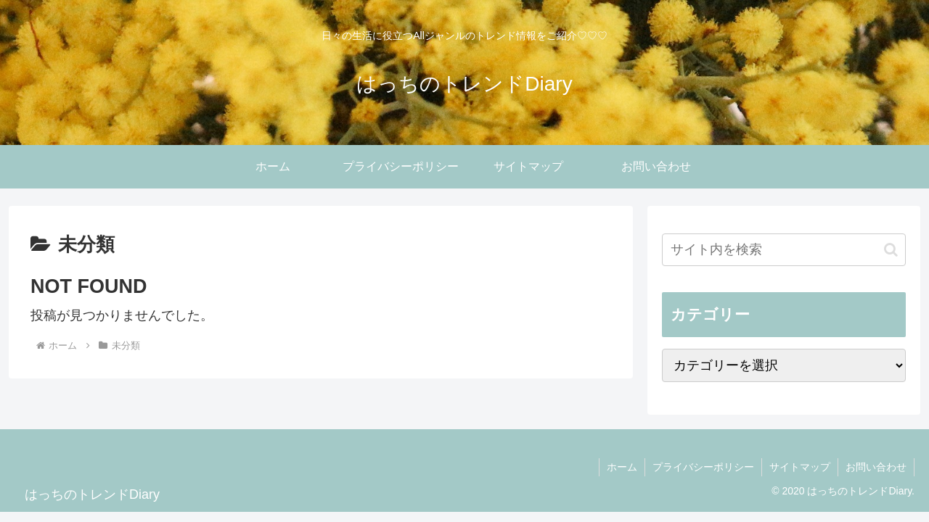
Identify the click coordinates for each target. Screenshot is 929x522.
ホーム (622, 467)
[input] (784, 249)
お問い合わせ (876, 467)
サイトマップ (799, 467)
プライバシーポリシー (703, 467)
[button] (891, 249)
